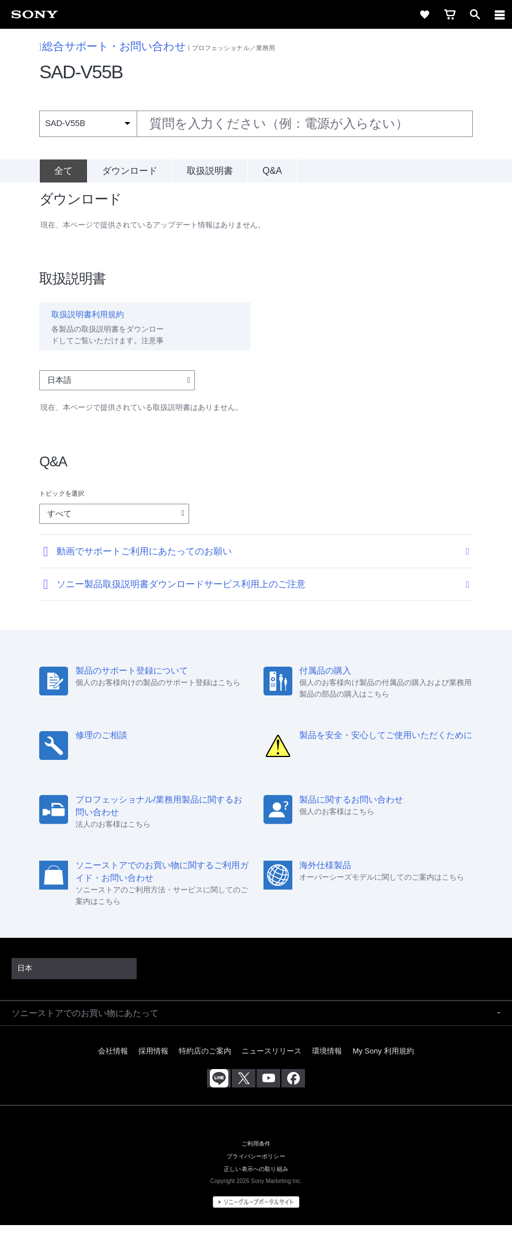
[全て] (63, 170)
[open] (475, 14)
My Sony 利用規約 (382, 1061)
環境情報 (327, 1061)
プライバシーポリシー (256, 1167)
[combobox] (256, 124)
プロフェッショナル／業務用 (233, 47)
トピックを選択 (61, 503)
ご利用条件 (256, 1154)
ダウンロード (129, 171)
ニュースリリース (272, 1061)
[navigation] (500, 14)
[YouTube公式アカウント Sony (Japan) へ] (268, 1088)
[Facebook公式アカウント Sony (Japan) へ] (293, 1088)
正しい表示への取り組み (256, 1180)
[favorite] (424, 14)
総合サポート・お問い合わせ (112, 46)
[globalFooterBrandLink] (256, 1213)
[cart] (449, 14)
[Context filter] (88, 123)
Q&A (272, 171)
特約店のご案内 (205, 1061)
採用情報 (153, 1061)
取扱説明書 (210, 171)
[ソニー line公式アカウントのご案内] (219, 1088)
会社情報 (113, 1061)
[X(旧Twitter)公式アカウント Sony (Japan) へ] (243, 1088)
